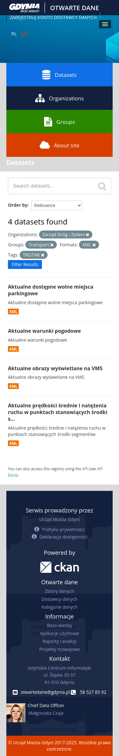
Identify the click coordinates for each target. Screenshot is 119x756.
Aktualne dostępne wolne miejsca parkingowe (50, 290)
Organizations (59, 98)
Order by (17, 205)
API (85, 468)
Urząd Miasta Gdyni (59, 519)
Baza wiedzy (59, 625)
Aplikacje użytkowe (59, 633)
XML (13, 311)
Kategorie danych (59, 607)
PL (14, 34)
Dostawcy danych (59, 599)
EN (24, 34)
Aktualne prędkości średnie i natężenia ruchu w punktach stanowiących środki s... (57, 412)
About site (59, 145)
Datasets (59, 74)
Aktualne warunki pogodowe (44, 330)
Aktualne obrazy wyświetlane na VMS (55, 368)
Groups (59, 121)
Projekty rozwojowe (59, 649)
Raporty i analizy (59, 641)
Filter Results (25, 264)
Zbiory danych (59, 591)
